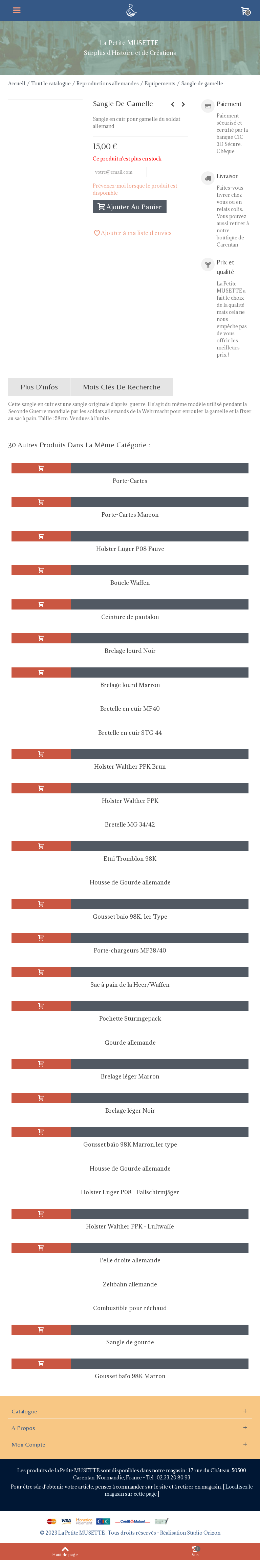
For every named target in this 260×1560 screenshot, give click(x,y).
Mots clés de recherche (121, 387)
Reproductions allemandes (108, 83)
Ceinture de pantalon (130, 617)
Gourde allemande (130, 1042)
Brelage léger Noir (130, 1110)
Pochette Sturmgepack (130, 1018)
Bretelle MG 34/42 (130, 824)
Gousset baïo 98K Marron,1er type (130, 1144)
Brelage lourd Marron (130, 685)
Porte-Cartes (130, 481)
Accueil (16, 83)
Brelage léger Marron (130, 1076)
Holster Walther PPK (130, 801)
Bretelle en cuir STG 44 (130, 732)
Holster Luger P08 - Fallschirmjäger (130, 1192)
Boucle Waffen (130, 582)
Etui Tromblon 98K (130, 858)
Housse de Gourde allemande (130, 882)
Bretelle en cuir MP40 (130, 708)
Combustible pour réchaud (130, 1308)
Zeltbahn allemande (130, 1284)
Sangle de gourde (130, 1342)
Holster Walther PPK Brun (130, 766)
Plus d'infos (39, 387)
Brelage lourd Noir (130, 651)
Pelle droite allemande (130, 1260)
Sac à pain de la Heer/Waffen (130, 984)
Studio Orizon (203, 1533)
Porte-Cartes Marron (130, 514)
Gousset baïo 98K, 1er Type (130, 916)
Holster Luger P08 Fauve (130, 549)
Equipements (160, 83)
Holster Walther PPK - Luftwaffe (130, 1226)
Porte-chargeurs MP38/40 (130, 950)
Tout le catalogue (51, 83)
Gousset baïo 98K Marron (130, 1376)
